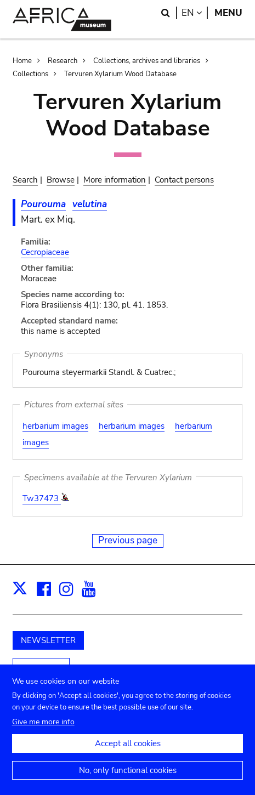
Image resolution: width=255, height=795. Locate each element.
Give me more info (43, 729)
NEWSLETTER (48, 640)
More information (114, 179)
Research (62, 61)
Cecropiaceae (45, 252)
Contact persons (184, 179)
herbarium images (55, 426)
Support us (41, 667)
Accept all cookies (128, 751)
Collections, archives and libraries (146, 61)
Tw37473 (41, 498)
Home (22, 61)
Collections (30, 74)
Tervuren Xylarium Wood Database (120, 74)
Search (25, 179)
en (195, 13)
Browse (61, 179)
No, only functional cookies (128, 778)
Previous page (127, 540)
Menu (228, 13)
